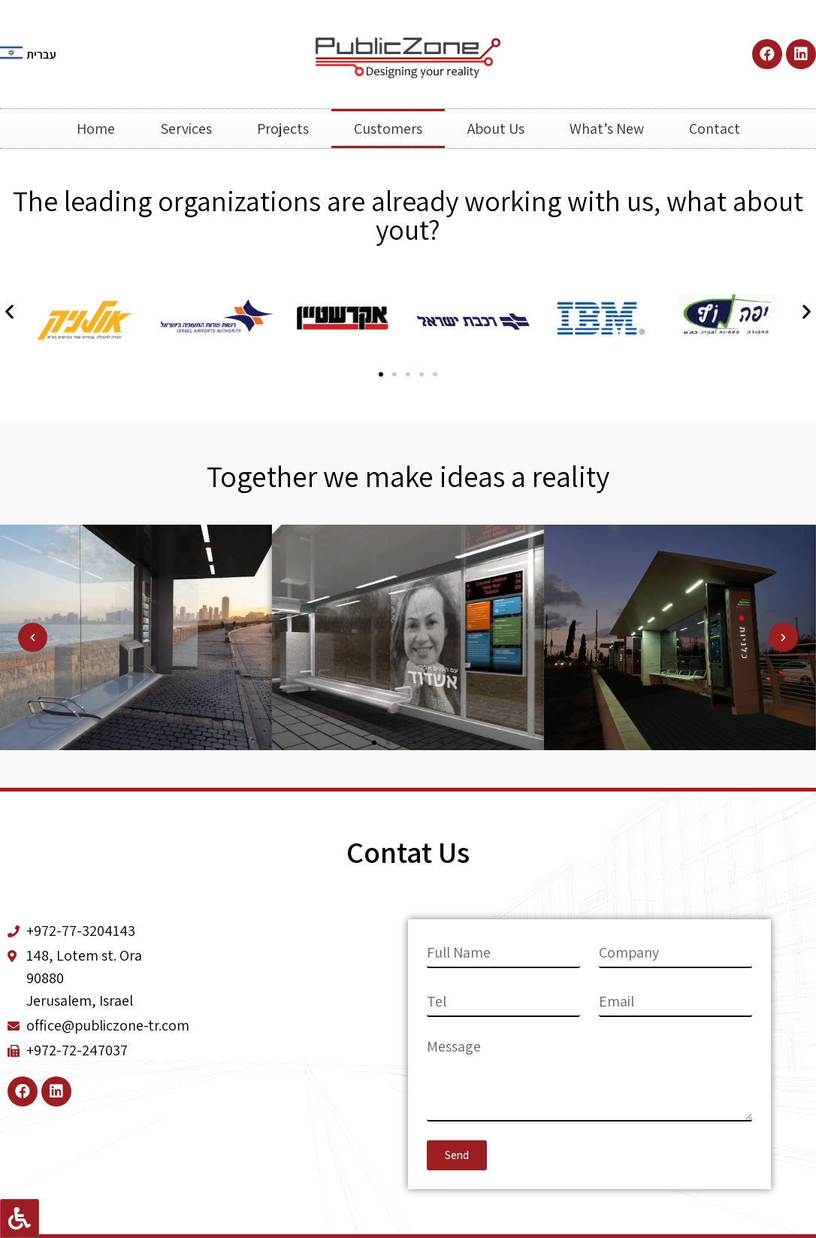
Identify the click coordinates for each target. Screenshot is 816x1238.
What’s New (607, 128)
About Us (495, 128)
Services (186, 128)
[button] (381, 374)
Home (96, 128)
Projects (283, 128)
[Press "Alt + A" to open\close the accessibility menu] (19, 1218)
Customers (388, 128)
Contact (714, 128)
